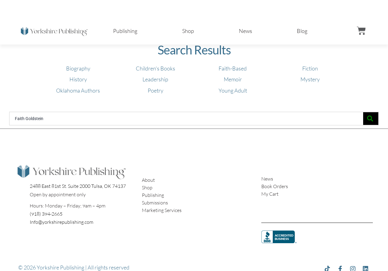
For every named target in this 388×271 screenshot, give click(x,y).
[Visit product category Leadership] (155, 78)
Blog (302, 31)
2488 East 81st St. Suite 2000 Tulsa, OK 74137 (78, 186)
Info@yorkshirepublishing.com (61, 222)
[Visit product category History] (78, 78)
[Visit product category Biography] (78, 67)
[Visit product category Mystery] (310, 78)
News (245, 31)
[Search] (370, 118)
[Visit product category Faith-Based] (233, 67)
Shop (188, 31)
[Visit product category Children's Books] (155, 67)
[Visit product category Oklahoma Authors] (78, 89)
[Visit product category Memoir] (233, 78)
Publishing (125, 31)
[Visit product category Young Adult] (233, 89)
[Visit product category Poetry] (155, 89)
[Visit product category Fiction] (310, 67)
